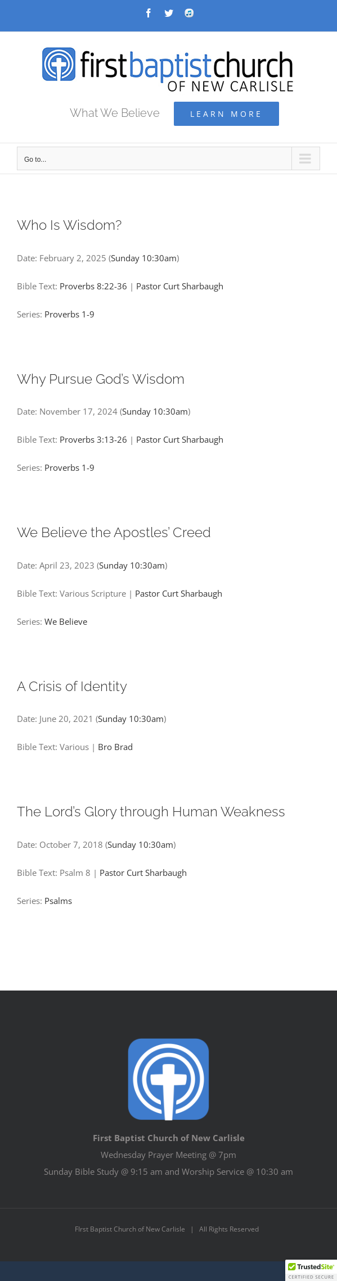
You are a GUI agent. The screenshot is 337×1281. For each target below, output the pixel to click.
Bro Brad (115, 746)
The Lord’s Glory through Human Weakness (151, 812)
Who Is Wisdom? (69, 225)
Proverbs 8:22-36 (93, 286)
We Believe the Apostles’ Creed (114, 532)
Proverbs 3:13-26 (93, 439)
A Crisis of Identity (72, 686)
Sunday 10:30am (144, 258)
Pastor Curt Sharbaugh (179, 286)
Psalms (58, 900)
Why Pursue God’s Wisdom (101, 379)
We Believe (65, 621)
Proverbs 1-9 (69, 314)
